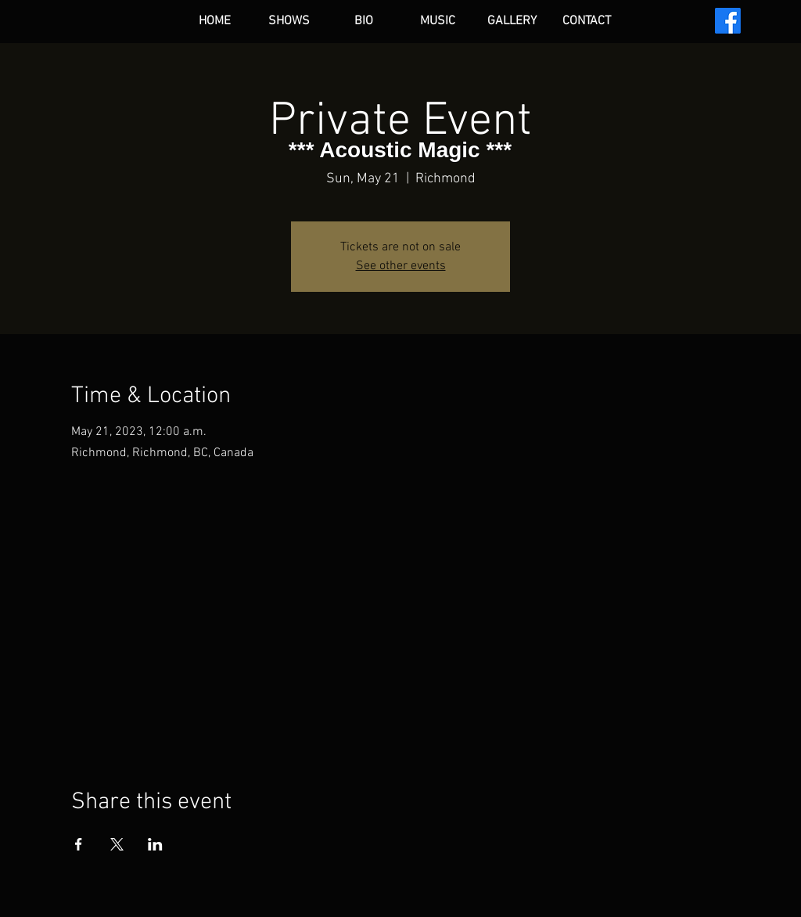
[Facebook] (728, 21)
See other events (401, 266)
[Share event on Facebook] (78, 844)
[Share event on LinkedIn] (155, 844)
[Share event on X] (117, 844)
